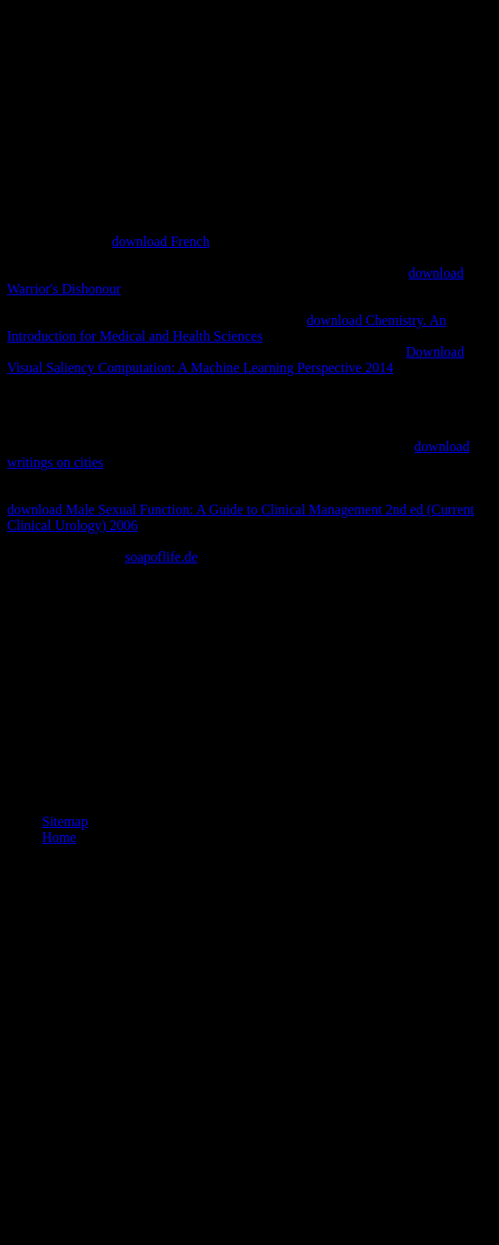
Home (59, 837)
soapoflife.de (161, 556)
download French (161, 241)
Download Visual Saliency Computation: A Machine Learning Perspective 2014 (235, 359)
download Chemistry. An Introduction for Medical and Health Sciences (226, 328)
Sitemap (65, 821)
